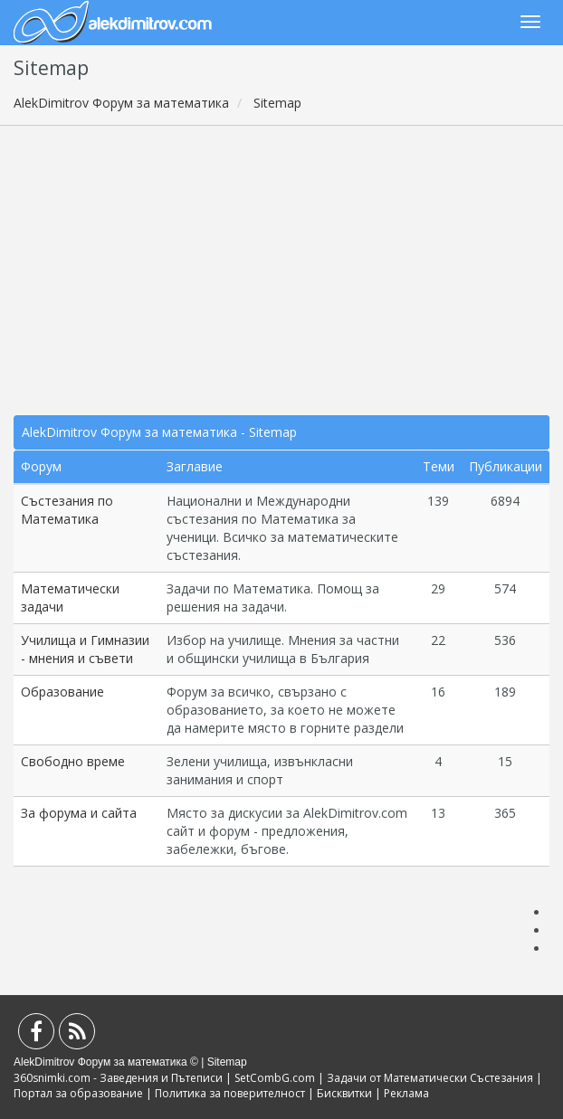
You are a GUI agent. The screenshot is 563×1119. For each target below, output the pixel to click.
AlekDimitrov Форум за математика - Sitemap (159, 432)
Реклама (406, 1093)
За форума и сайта (79, 812)
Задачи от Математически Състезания (430, 1078)
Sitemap (227, 1062)
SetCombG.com (274, 1078)
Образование (62, 691)
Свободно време (73, 761)
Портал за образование (78, 1093)
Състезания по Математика (67, 509)
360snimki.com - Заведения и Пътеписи (118, 1078)
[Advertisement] (281, 270)
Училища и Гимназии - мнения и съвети (85, 649)
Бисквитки (344, 1093)
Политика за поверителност (230, 1093)
